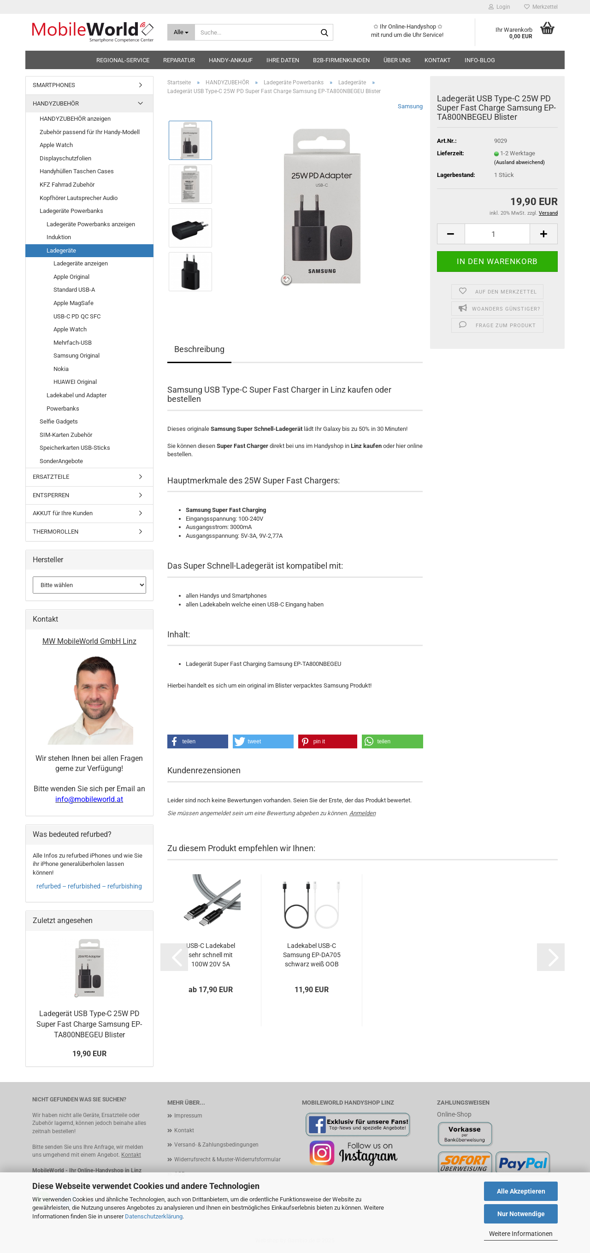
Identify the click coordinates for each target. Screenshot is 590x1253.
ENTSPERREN (51, 495)
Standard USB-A (74, 289)
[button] (451, 234)
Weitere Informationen (521, 1233)
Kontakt (438, 60)
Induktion (59, 237)
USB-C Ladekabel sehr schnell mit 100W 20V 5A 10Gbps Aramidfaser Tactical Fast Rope (210, 955)
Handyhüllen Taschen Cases (77, 171)
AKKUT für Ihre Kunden (63, 513)
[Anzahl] (497, 234)
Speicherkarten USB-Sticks (75, 447)
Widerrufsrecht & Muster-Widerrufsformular (227, 1159)
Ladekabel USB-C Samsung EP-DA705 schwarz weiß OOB (312, 955)
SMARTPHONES (54, 85)
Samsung (410, 106)
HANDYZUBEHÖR (56, 103)
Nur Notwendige (521, 1214)
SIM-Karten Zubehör (66, 434)
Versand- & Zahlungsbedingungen (216, 1144)
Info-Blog (480, 60)
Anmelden (362, 813)
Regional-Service (122, 60)
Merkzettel (541, 7)
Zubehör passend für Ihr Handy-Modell (90, 132)
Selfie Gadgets (59, 421)
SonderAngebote (61, 461)
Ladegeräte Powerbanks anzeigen (91, 224)
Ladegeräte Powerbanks (71, 210)
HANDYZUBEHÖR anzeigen (75, 118)
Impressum (188, 1115)
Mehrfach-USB (72, 342)
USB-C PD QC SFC (76, 316)
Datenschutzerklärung (154, 1216)
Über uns (397, 60)
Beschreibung (199, 349)
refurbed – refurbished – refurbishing (89, 886)
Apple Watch (56, 144)
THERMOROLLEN (55, 531)
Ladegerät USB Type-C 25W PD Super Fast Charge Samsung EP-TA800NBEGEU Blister (89, 1024)
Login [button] (499, 7)
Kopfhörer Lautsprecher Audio (79, 197)
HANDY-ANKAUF (231, 60)
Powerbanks (63, 408)
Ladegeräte (61, 250)
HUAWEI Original (75, 381)
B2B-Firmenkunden (341, 60)
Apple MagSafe (73, 303)
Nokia (61, 368)
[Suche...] (181, 32)
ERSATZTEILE (51, 476)
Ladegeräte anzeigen (80, 263)
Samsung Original (76, 355)
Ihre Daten (282, 60)
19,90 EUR (89, 1053)
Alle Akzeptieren (521, 1191)
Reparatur (179, 60)
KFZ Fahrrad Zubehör (67, 184)
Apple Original (71, 276)
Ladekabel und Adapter (76, 395)
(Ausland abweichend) (519, 162)
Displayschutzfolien (65, 158)
